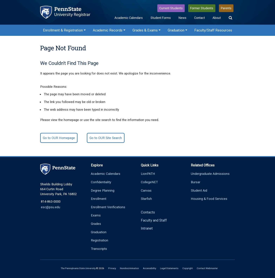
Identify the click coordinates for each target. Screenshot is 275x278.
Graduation (98, 232)
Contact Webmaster (207, 268)
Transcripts (99, 249)
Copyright (187, 268)
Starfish (146, 199)
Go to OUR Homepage (59, 138)
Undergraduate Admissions (210, 174)
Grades (96, 224)
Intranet (147, 228)
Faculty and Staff (154, 220)
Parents (226, 8)
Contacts (148, 212)
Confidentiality (101, 182)
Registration (99, 240)
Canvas (146, 190)
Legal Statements (169, 268)
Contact (199, 18)
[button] (230, 18)
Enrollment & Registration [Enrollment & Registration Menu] (63, 30)
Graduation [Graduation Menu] (176, 30)
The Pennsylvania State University (78, 268)
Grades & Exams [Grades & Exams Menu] (145, 30)
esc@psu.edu (50, 207)
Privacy (112, 268)
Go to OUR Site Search (105, 138)
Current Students (171, 8)
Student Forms (160, 18)
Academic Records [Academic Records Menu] (107, 30)
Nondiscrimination (129, 268)
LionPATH (148, 174)
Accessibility (149, 268)
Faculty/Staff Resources (213, 30)
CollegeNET (149, 182)
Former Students (201, 8)
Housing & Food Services (209, 199)
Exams (96, 215)
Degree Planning (102, 190)
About (217, 18)
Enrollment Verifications (108, 207)
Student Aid (199, 190)
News (182, 18)
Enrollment (98, 199)
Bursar (195, 182)
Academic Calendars (129, 18)
